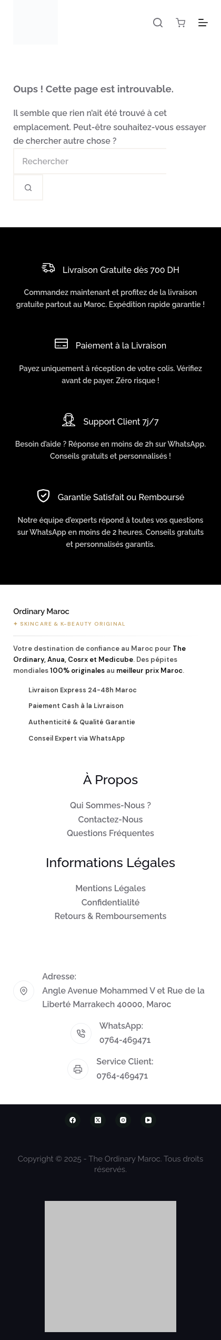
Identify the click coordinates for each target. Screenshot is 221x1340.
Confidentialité (111, 903)
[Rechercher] (158, 22)
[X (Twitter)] (98, 1120)
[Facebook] (73, 1120)
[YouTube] (148, 1120)
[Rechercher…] (89, 161)
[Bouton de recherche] (28, 187)
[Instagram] (123, 1120)
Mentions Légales (110, 888)
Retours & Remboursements (111, 916)
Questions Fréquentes (110, 833)
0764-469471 (125, 1040)
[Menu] (203, 22)
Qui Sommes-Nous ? (110, 805)
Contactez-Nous (110, 820)
